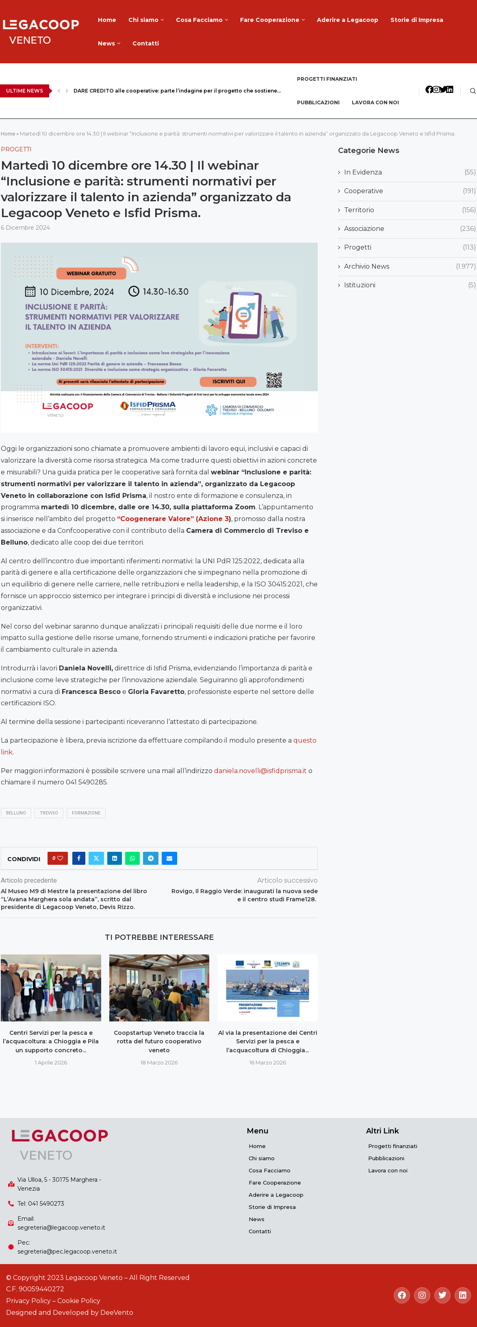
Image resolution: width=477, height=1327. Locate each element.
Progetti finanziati (327, 79)
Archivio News (410, 266)
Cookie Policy (78, 1301)
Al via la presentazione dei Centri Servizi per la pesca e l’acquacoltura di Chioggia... (267, 1041)
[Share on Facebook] (78, 858)
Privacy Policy (28, 1301)
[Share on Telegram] (150, 858)
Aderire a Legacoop (347, 20)
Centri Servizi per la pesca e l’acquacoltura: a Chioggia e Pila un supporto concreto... (51, 1041)
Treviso (49, 813)
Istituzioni (410, 285)
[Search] (473, 90)
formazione (86, 813)
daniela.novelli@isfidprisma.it (260, 771)
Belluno (16, 813)
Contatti (145, 43)
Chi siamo (143, 20)
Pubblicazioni (318, 102)
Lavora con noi (375, 102)
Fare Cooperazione (269, 20)
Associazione (410, 228)
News (106, 43)
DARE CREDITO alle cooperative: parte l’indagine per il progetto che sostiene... (177, 91)
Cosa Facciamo (199, 20)
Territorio (410, 210)
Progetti (410, 247)
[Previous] (59, 90)
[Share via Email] (169, 858)
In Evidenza (410, 172)
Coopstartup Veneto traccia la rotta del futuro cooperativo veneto (159, 1041)
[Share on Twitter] (96, 858)
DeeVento (116, 1312)
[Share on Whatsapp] (132, 858)
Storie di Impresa (416, 20)
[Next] (67, 90)
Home (107, 20)
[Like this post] (60, 858)
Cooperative (410, 191)
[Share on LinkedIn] (114, 858)
